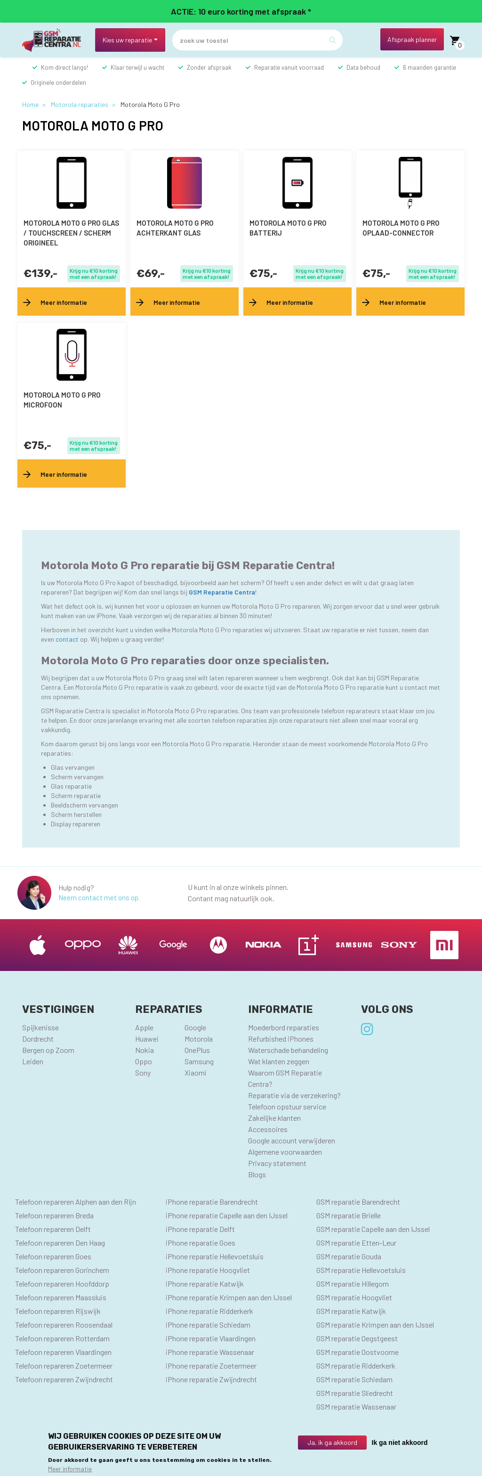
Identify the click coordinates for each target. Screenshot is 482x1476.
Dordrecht (38, 1038)
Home (30, 104)
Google (195, 1027)
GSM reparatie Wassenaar (356, 1406)
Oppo (143, 1061)
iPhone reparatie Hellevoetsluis (215, 1256)
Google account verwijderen (291, 1140)
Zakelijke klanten (274, 1117)
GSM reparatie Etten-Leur (356, 1242)
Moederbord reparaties (283, 1027)
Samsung (199, 1061)
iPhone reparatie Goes (200, 1242)
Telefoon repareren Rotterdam (62, 1338)
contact (68, 639)
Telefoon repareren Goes (53, 1256)
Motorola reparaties (79, 104)
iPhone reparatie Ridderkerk (209, 1310)
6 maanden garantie (429, 67)
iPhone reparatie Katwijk (205, 1283)
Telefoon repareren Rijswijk (58, 1310)
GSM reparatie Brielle (348, 1215)
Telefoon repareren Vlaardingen (63, 1351)
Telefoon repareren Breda (54, 1215)
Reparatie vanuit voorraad (289, 67)
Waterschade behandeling (288, 1049)
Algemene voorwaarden (285, 1151)
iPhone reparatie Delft (200, 1228)
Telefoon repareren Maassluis (60, 1297)
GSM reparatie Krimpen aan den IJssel (375, 1324)
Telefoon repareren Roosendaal (63, 1324)
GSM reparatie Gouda (348, 1256)
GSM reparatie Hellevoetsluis (361, 1269)
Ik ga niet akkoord (400, 1442)
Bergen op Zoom (48, 1049)
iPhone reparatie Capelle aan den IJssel (227, 1215)
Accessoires (268, 1129)
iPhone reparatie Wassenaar (210, 1351)
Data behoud (363, 67)
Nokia (144, 1049)
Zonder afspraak (209, 67)
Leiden (32, 1061)
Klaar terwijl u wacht (137, 67)
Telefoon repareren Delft (53, 1228)
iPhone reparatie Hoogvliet (208, 1269)
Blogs (257, 1174)
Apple (144, 1027)
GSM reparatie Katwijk (351, 1310)
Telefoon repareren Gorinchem (62, 1269)
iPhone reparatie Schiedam (208, 1324)
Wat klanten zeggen (278, 1061)
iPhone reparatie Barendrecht (212, 1201)
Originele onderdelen (58, 82)
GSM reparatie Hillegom (352, 1283)
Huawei (147, 1038)
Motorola (199, 1038)
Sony (143, 1072)
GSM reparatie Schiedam (354, 1379)
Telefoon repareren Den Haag (60, 1242)
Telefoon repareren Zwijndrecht (64, 1379)
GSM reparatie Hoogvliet (354, 1297)
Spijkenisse (40, 1027)
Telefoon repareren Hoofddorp (62, 1283)
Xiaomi (196, 1072)
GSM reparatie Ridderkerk (355, 1365)
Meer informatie (70, 1469)
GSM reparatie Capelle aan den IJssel (373, 1228)
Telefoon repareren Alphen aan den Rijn (75, 1201)
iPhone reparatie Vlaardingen (211, 1338)
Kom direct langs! (64, 67)
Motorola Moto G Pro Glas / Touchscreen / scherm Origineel (71, 233)
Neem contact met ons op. (99, 897)
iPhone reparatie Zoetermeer (211, 1365)
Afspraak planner (412, 39)
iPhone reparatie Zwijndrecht (211, 1379)
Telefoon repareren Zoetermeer (63, 1365)
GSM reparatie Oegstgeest (357, 1338)
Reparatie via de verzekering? (294, 1095)
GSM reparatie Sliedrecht (354, 1392)
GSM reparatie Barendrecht (358, 1201)
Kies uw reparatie (127, 40)
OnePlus (197, 1049)
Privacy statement (277, 1162)
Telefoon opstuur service (287, 1106)
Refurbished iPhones (280, 1038)
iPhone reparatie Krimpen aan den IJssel (229, 1297)
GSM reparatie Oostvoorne (357, 1351)
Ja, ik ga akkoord (332, 1442)
